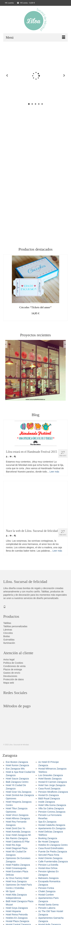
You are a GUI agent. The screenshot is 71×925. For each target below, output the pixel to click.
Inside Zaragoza (46, 804)
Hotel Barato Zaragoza (50, 780)
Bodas (6, 638)
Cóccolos (8, 635)
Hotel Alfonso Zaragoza (18, 820)
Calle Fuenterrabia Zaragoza (53, 863)
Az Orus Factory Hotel (17, 880)
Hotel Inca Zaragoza (16, 883)
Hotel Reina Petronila (17, 916)
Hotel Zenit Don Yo (15, 830)
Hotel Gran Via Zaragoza (18, 794)
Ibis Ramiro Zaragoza (17, 840)
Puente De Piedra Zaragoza (52, 853)
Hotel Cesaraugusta (16, 870)
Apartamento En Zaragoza (51, 830)
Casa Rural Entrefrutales (51, 850)
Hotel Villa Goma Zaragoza (52, 807)
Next (64, 76)
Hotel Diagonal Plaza (16, 850)
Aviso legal (8, 661)
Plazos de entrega (12, 671)
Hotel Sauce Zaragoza (17, 780)
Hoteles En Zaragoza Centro (53, 847)
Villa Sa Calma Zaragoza (51, 810)
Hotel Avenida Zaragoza (18, 833)
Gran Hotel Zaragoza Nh (18, 837)
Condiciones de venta (14, 668)
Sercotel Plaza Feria (48, 857)
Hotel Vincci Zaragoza (17, 817)
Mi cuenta (9, 2)
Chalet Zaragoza (46, 893)
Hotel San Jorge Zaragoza (51, 787)
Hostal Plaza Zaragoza (17, 923)
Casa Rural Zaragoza (49, 790)
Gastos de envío (11, 675)
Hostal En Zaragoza (48, 797)
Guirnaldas (9, 641)
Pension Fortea (46, 890)
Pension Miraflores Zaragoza (53, 794)
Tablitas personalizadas (15, 628)
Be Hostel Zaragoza (48, 843)
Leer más (54, 473)
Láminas (7, 631)
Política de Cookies (13, 665)
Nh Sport (10, 893)
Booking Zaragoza (47, 840)
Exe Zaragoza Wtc (15, 770)
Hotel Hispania (13, 913)
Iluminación (9, 645)
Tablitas (7, 625)
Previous (7, 76)
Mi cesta (26, 2)
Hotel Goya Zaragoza (17, 910)
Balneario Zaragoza (48, 880)
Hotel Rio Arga (13, 847)
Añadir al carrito (35, 320)
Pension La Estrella (48, 867)
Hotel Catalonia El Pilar (18, 843)
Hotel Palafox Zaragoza (18, 867)
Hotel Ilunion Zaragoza (17, 767)
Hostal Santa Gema (48, 906)
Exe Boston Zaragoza (17, 764)
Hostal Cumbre (46, 896)
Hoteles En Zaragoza (17, 920)
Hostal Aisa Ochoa (47, 870)
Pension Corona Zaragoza (51, 814)
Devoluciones (10, 678)
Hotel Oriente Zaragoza (50, 860)
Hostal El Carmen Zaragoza (52, 784)
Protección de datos (13, 681)
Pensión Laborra (46, 910)
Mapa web (8, 685)
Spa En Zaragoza (47, 824)
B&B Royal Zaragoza (49, 800)
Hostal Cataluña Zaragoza (51, 827)
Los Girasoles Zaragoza (50, 777)
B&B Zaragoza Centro (17, 784)
